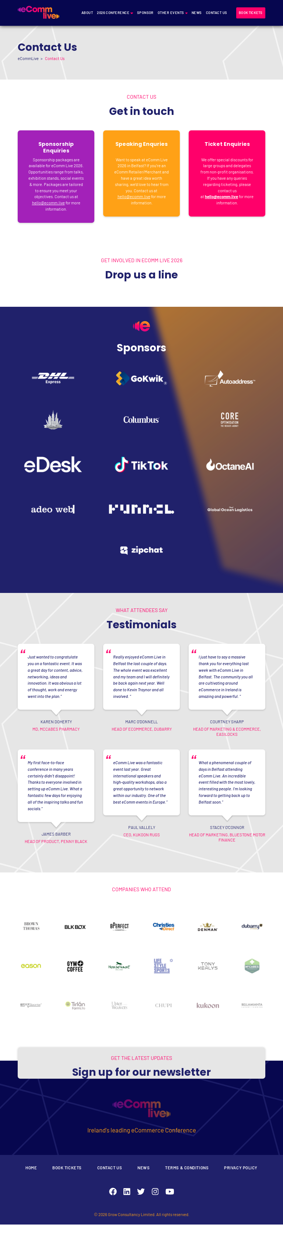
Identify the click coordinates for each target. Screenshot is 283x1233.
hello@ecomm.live (48, 202)
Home (31, 1176)
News (197, 13)
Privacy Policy (241, 1176)
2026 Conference (113, 13)
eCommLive (28, 58)
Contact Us (216, 13)
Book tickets (250, 13)
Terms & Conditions (187, 1176)
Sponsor (145, 13)
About (87, 13)
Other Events (171, 13)
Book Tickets (67, 1176)
